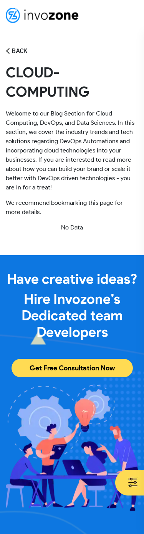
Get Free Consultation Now (72, 368)
